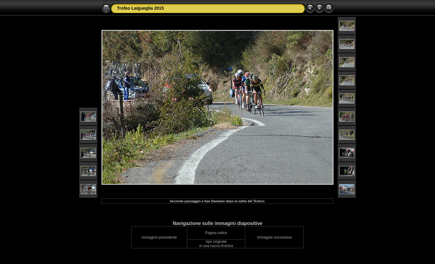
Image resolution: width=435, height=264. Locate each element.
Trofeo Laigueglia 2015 (140, 8)
